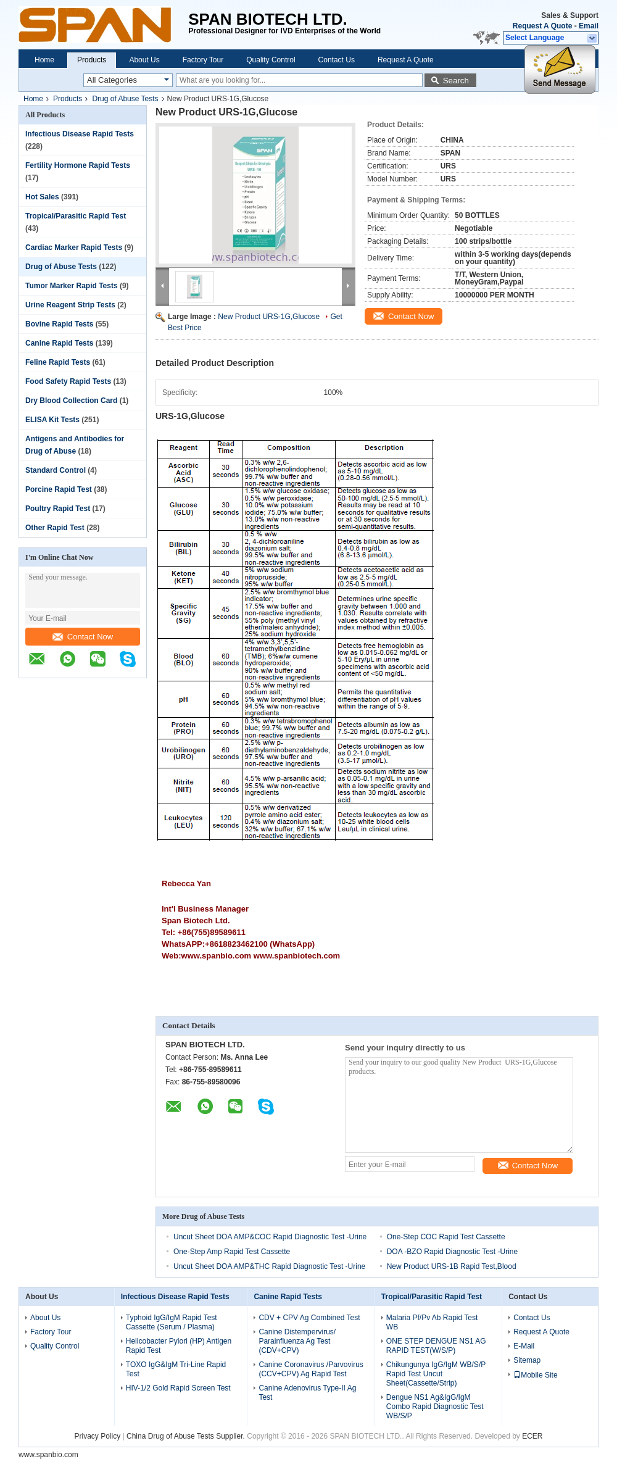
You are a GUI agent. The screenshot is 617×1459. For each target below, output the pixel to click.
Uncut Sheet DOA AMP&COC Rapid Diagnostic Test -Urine (269, 1236)
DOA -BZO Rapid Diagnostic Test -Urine (452, 1251)
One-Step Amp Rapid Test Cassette (231, 1251)
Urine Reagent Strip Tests (70, 305)
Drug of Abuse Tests (125, 98)
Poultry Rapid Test (57, 508)
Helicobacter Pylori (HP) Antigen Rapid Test (178, 1346)
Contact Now (82, 636)
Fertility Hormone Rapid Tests (77, 165)
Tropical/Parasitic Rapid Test (75, 216)
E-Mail (523, 1346)
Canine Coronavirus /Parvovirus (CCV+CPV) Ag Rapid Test (311, 1369)
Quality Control (270, 60)
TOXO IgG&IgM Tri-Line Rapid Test (176, 1369)
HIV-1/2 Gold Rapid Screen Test (178, 1388)
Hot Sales (42, 197)
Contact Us (336, 60)
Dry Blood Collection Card (71, 400)
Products (91, 60)
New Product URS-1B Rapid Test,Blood (451, 1266)
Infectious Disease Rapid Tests (79, 134)
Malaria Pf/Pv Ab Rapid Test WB (432, 1322)
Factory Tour (203, 60)
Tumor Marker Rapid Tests (71, 285)
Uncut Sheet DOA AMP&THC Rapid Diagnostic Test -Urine (269, 1266)
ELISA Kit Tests (52, 419)
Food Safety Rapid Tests (68, 381)
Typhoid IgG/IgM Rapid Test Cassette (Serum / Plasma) (171, 1322)
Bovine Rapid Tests (59, 324)
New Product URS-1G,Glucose (269, 316)
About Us (144, 60)
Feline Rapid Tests (57, 362)
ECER (532, 1436)
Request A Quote (542, 26)
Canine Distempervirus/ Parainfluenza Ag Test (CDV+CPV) (297, 1341)
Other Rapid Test (55, 527)
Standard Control (55, 470)
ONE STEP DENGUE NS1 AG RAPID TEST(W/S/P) (436, 1346)
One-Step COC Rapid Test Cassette (446, 1236)
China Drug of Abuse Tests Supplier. (186, 1436)
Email (588, 26)
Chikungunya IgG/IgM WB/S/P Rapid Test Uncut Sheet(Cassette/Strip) (436, 1373)
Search (456, 80)
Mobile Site (535, 1375)
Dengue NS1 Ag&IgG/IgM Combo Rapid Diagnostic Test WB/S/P (435, 1406)
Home (44, 60)
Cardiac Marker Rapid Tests (73, 247)
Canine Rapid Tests (59, 343)
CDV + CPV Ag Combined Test (309, 1317)
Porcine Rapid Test (58, 489)
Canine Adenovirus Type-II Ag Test (307, 1393)
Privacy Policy (98, 1436)
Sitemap (526, 1360)
